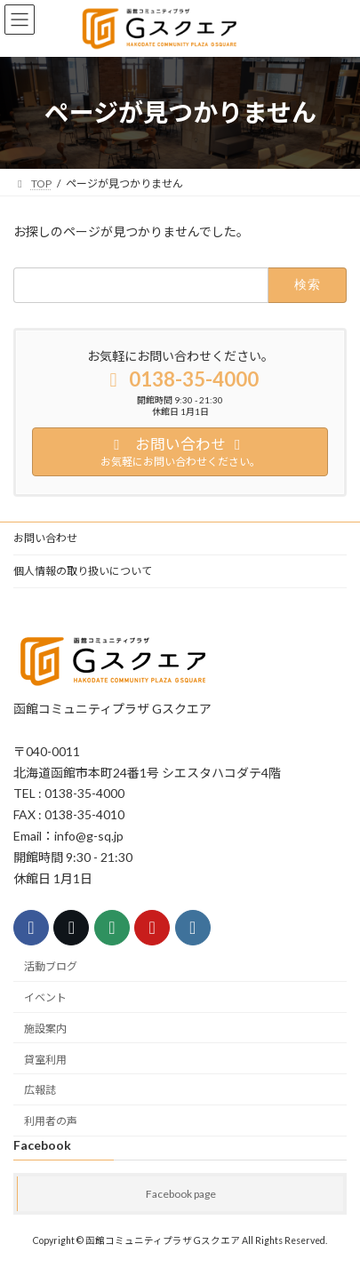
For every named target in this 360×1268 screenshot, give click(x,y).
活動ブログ (50, 966)
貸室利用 (45, 1058)
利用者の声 (50, 1121)
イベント (45, 997)
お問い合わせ (45, 538)
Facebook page (181, 1193)
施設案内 (45, 1028)
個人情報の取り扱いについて (82, 571)
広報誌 (40, 1090)
